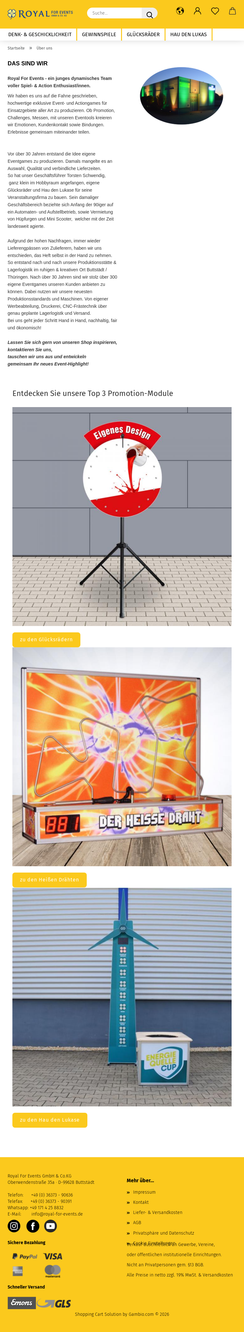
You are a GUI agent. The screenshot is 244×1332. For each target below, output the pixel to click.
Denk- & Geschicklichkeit (39, 34)
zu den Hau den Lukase (50, 1120)
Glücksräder (143, 34)
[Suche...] (150, 13)
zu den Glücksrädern (46, 639)
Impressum (144, 1192)
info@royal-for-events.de (57, 1214)
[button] (180, 11)
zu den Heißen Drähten (49, 880)
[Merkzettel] (215, 11)
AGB (137, 1222)
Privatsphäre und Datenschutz (163, 1233)
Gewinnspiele (99, 34)
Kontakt (141, 1202)
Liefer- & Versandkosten (157, 1212)
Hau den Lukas (188, 34)
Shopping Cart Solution (98, 1314)
